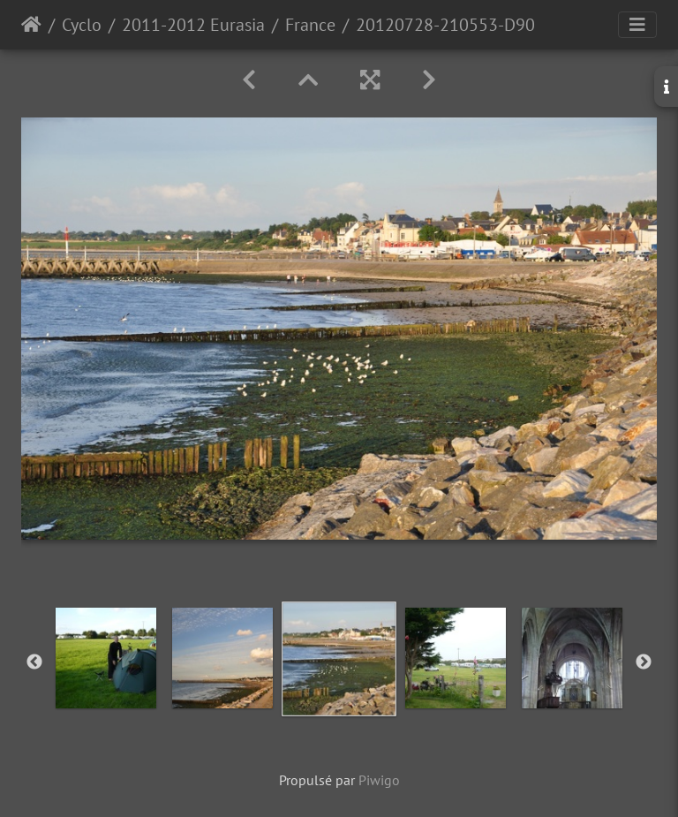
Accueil (31, 24)
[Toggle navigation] (637, 24)
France (310, 24)
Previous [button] (34, 662)
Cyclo (82, 24)
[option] (106, 658)
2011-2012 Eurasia (193, 24)
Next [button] (643, 662)
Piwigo (379, 780)
